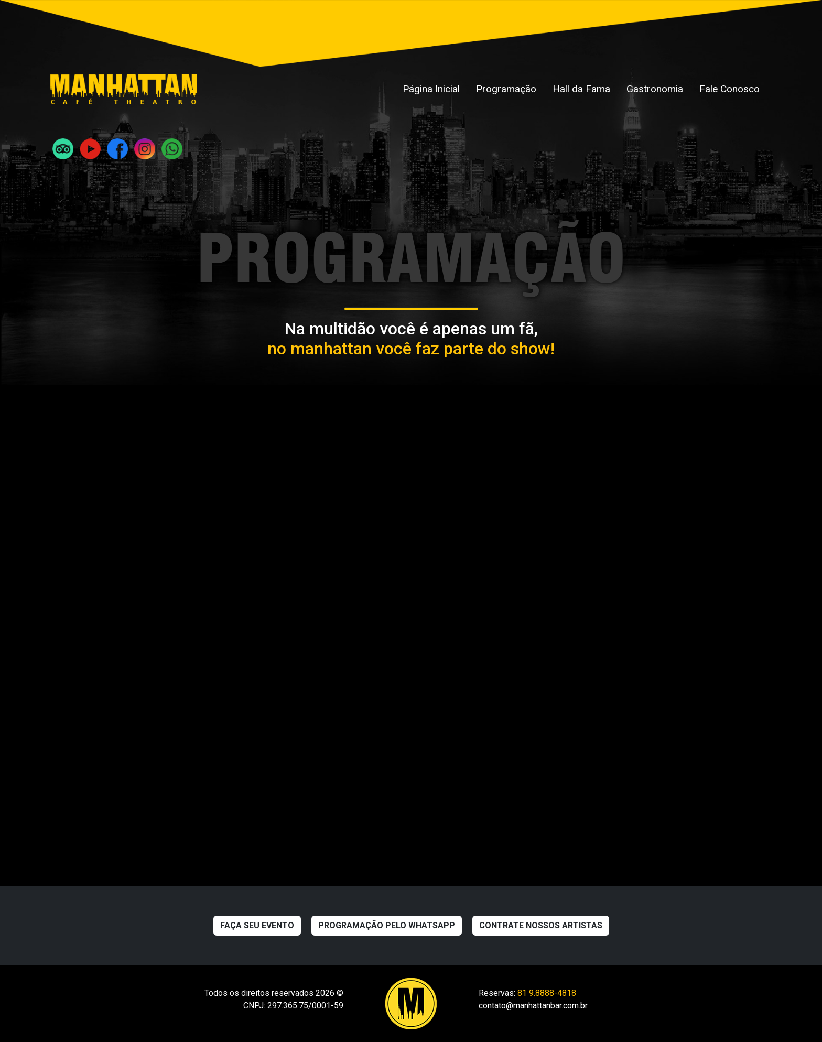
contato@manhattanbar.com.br (533, 1006)
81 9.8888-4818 (546, 993)
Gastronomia (654, 89)
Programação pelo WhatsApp (386, 925)
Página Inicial (431, 89)
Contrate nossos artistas (540, 925)
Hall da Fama (581, 89)
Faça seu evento (257, 925)
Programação (506, 89)
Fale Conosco (729, 89)
